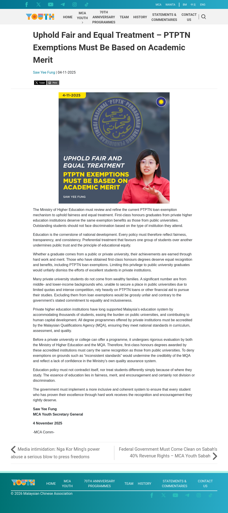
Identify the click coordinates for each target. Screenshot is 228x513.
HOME (51, 484)
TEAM (128, 484)
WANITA (170, 4)
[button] (82, 18)
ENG (202, 4)
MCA (158, 4)
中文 (193, 4)
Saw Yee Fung (44, 72)
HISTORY (144, 484)
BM (185, 4)
